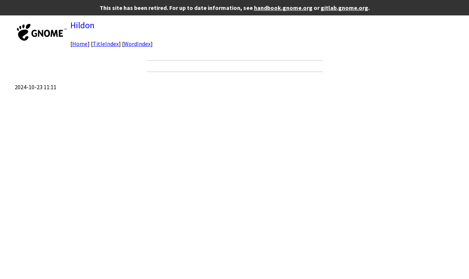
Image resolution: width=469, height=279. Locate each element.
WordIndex (137, 43)
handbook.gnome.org (283, 7)
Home (80, 43)
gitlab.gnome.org (344, 7)
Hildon (82, 25)
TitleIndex (106, 43)
